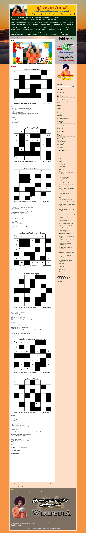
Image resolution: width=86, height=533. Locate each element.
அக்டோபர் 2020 (61, 166)
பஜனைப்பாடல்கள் (43, 34)
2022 (59, 158)
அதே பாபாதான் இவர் (52, 19)
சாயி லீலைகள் (29, 17)
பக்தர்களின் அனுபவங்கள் (17, 17)
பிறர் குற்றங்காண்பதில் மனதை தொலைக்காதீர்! (67, 221)
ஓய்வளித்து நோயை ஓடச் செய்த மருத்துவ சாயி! (67, 214)
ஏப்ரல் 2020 (61, 266)
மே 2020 (60, 264)
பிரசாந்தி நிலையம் (57, 24)
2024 (59, 155)
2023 (59, 156)
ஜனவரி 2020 (61, 271)
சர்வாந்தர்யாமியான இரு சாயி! (64, 193)
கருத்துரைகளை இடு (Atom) (21, 486)
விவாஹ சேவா (54, 34)
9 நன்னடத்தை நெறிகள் (27, 29)
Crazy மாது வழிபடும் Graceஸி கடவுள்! (65, 233)
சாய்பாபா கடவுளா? (40, 29)
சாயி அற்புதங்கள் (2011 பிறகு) (18, 27)
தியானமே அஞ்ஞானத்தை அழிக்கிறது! (65, 220)
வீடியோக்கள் (32, 32)
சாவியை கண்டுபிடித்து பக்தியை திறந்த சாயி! (66, 223)
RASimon (51, 528)
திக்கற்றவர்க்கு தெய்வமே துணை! (64, 231)
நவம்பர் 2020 (61, 164)
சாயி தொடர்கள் (21, 24)
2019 (59, 273)
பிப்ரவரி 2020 (61, 269)
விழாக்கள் (35, 24)
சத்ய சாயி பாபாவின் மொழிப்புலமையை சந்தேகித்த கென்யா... (65, 217)
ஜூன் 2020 (61, 263)
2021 (59, 160)
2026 (59, 152)
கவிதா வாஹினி (51, 29)
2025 (59, 153)
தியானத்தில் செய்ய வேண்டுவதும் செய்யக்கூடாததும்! (64, 207)
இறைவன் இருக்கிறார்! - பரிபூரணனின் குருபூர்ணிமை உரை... (65, 244)
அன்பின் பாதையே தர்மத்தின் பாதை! (65, 197)
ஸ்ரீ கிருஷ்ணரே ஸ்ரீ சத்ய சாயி (38, 19)
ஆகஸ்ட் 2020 (61, 169)
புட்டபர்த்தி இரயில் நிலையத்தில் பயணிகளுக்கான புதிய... (64, 178)
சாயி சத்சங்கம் (56, 27)
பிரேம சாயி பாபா (68, 24)
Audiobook (24, 32)
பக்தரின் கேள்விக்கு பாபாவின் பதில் (19, 19)
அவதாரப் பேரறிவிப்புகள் (41, 22)
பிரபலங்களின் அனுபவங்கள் (42, 17)
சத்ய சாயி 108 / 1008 (63, 29)
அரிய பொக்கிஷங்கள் (33, 27)
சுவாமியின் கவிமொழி (31, 34)
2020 (59, 161)
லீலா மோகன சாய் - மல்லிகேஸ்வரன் (65, 241)
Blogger (54, 528)
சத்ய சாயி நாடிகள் (15, 29)
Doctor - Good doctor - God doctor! (64, 182)
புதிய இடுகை (14, 483)
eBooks (29, 24)
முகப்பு (31, 483)
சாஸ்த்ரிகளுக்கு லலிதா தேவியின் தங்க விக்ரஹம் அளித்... (65, 200)
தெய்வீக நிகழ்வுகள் (66, 27)
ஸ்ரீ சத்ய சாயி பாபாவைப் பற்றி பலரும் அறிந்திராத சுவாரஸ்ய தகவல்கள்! (26, 491)
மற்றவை (13, 24)
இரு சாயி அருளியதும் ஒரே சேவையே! (65, 218)
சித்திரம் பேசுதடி (64, 32)
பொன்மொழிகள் (15, 32)
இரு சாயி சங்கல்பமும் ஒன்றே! (64, 230)
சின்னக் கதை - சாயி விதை (17, 34)
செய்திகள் (30, 22)
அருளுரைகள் (55, 17)
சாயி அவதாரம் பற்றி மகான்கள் (18, 22)
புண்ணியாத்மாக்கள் (45, 24)
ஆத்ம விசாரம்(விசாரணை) (63, 186)
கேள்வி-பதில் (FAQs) (55, 22)
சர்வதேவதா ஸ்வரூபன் (68, 22)
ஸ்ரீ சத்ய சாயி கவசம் (43, 32)
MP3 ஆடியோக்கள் (45, 27)
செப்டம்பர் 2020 (61, 167)
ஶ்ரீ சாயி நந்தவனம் (64, 34)
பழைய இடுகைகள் (49, 483)
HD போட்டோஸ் (54, 32)
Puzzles (60, 245)
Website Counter (59, 281)
